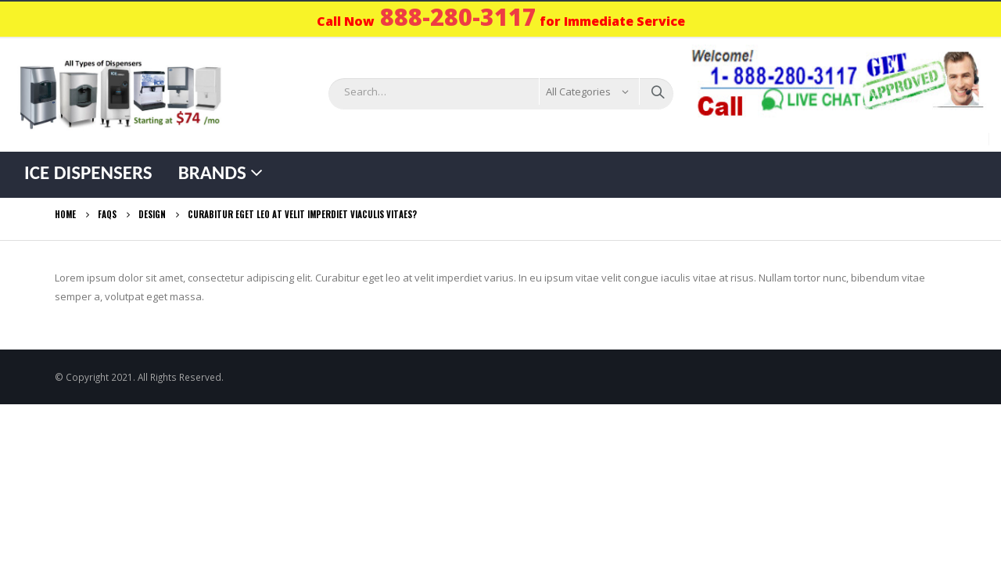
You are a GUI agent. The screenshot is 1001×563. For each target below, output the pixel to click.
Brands (212, 172)
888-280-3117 (458, 17)
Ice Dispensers (88, 172)
